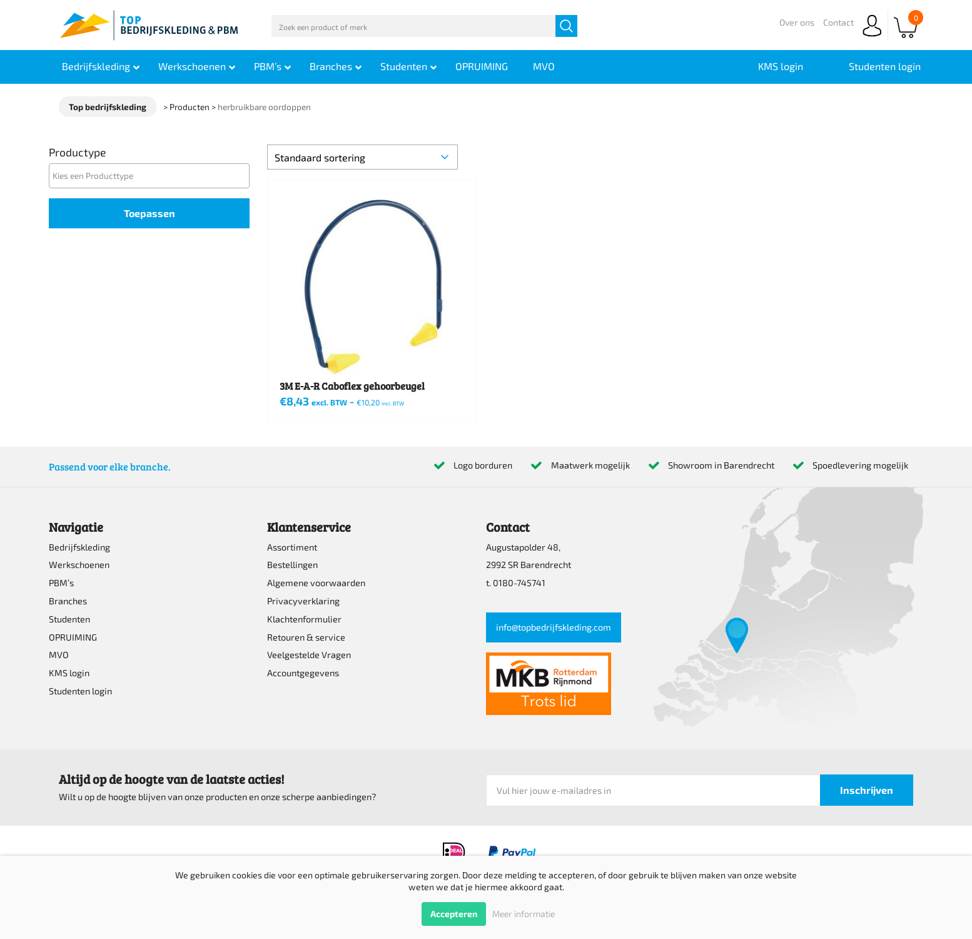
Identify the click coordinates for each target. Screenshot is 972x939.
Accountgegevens (303, 672)
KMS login (69, 672)
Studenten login (80, 691)
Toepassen (149, 213)
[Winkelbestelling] (362, 157)
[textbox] (153, 175)
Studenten (69, 619)
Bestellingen (292, 564)
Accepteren (453, 913)
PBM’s (61, 582)
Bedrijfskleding (79, 547)
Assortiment (292, 547)
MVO (59, 654)
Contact (838, 22)
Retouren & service (306, 637)
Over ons (796, 22)
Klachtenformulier (304, 619)
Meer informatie (523, 913)
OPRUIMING (73, 637)
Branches (68, 601)
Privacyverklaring (303, 601)
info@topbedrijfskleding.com (553, 627)
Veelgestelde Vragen (309, 654)
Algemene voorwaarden (316, 582)
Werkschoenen (79, 564)
